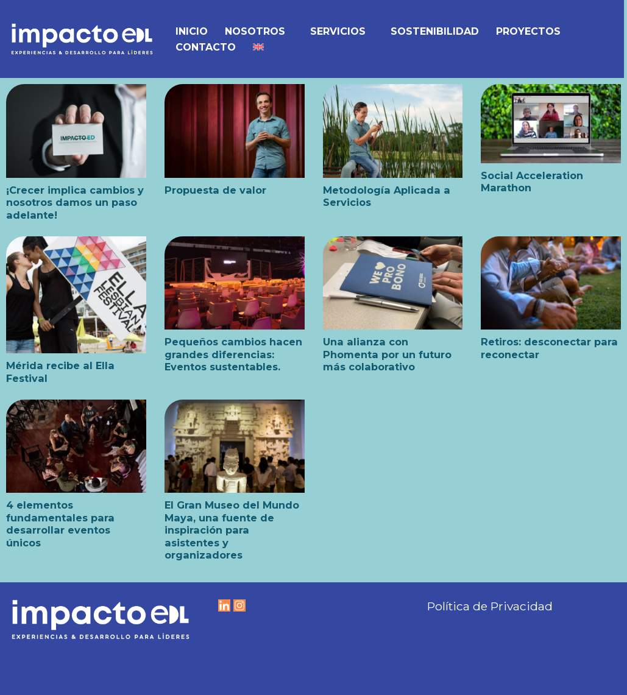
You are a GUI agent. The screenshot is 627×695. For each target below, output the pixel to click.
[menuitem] (258, 46)
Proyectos (528, 31)
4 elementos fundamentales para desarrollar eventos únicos (60, 523)
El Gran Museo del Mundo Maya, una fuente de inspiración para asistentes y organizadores (232, 530)
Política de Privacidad (490, 606)
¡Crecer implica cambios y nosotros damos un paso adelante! (75, 202)
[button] (290, 31)
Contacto (205, 47)
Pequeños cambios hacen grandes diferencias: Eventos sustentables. (233, 354)
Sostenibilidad (435, 31)
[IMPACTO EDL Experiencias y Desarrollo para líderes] (82, 39)
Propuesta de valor (215, 190)
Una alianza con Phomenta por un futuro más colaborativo (387, 354)
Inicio (191, 31)
